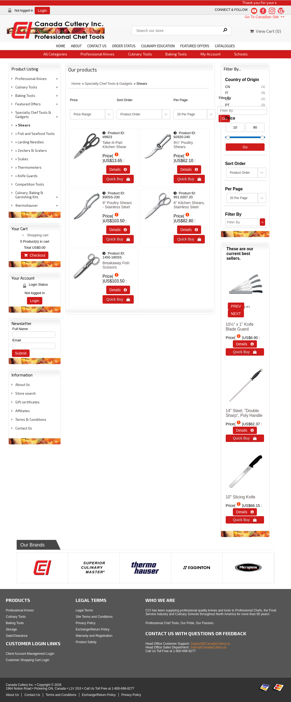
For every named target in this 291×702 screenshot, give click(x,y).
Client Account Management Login (30, 654)
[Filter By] (241, 222)
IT (245, 93)
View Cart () (265, 31)
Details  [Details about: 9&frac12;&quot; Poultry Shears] (189, 169)
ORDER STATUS (124, 46)
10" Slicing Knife (240, 497)
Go (245, 147)
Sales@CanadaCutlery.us (208, 647)
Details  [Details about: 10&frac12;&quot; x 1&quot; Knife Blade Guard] (245, 344)
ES (245, 99)
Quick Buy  (118, 179)
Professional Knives (97, 54)
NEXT (236, 313)
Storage (11, 629)
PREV (236, 306)
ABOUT (76, 46)
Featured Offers (28, 104)
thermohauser (26, 205)
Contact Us (23, 428)
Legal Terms (84, 610)
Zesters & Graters (32, 150)
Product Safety (86, 642)
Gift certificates (27, 402)
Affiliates (22, 411)
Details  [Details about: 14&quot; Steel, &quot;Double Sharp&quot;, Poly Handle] (245, 430)
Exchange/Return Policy (92, 629)
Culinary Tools (140, 54)
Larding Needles (31, 142)
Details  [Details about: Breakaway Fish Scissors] (118, 290)
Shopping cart (37, 235)
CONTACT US (97, 46)
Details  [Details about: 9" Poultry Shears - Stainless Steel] (118, 230)
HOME (60, 46)
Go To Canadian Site (265, 17)
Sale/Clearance (16, 636)
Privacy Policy (85, 623)
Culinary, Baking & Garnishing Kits (29, 195)
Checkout (34, 255)
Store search (25, 393)
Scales (23, 159)
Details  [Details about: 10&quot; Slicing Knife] (245, 512)
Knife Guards (28, 176)
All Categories (55, 54)
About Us (22, 385)
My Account (211, 54)
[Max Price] (255, 127)
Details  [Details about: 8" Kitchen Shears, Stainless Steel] (189, 230)
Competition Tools (29, 184)
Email (16, 340)
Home (76, 83)
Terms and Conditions (61, 695)
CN (245, 86)
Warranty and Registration (94, 636)
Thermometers (29, 167)
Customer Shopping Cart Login (27, 660)
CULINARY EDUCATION (158, 46)
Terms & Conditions (30, 419)
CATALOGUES (225, 46)
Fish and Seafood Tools (36, 133)
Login (42, 10)
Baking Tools (176, 54)
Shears (24, 125)
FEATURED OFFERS (194, 46)
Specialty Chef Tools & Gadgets (33, 114)
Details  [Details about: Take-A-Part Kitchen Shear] (118, 169)
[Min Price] (235, 127)
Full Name (20, 329)
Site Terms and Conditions (94, 617)
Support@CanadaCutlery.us (210, 644)
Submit (21, 353)
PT (245, 105)
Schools (241, 54)
